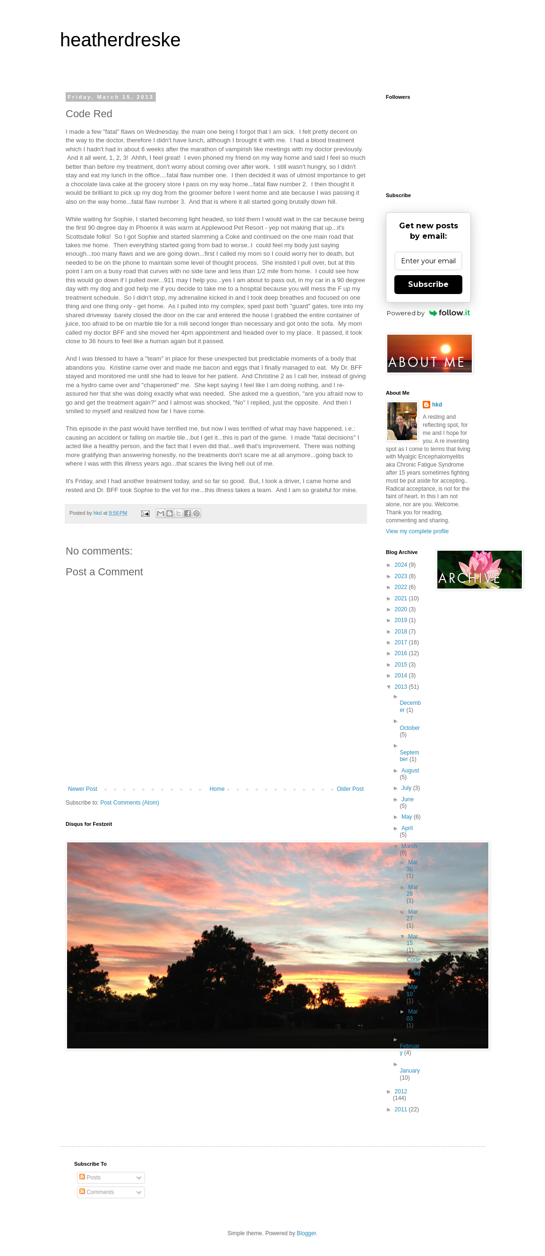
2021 (402, 598)
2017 (402, 642)
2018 (402, 631)
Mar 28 (412, 890)
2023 (402, 576)
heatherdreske (120, 39)
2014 (402, 675)
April (407, 828)
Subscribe (428, 284)
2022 (402, 587)
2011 (402, 1109)
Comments (96, 1192)
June (407, 799)
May (407, 817)
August (410, 770)
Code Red (413, 966)
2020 (402, 609)
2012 (401, 1091)
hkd (437, 404)
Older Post (350, 789)
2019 (402, 620)
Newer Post (82, 789)
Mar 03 (412, 1015)
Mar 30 (412, 865)
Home (217, 789)
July (407, 788)
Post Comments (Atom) (129, 802)
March (409, 846)
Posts (90, 1177)
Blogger (306, 1233)
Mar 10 (412, 990)
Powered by (428, 313)
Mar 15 (412, 939)
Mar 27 (412, 915)
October (410, 728)
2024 (402, 565)
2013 (402, 687)
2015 (402, 664)
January (410, 1070)
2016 (402, 653)
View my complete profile (417, 531)
